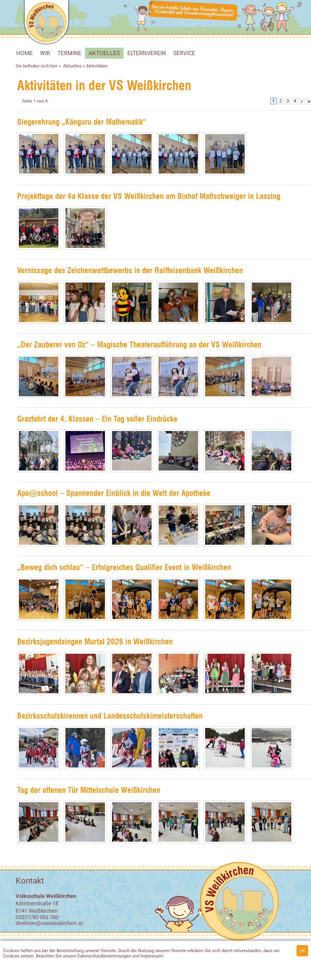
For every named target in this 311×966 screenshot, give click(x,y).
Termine (69, 53)
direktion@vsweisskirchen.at (49, 923)
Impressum (151, 956)
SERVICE (184, 53)
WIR (45, 53)
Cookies (11, 950)
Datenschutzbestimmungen (104, 956)
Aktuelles (104, 53)
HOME (24, 53)
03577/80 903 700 (37, 917)
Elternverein (146, 53)
